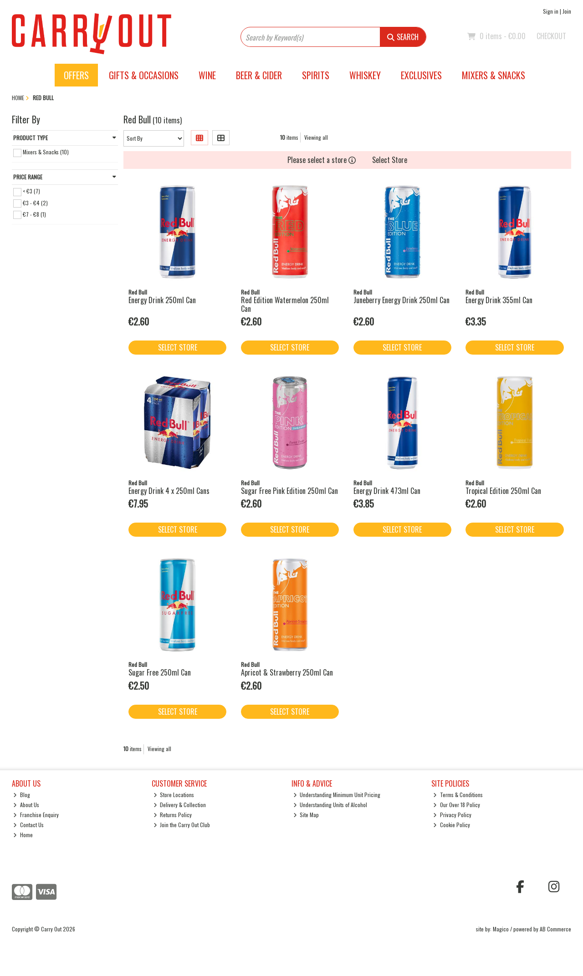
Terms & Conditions (458, 794)
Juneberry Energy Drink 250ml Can (401, 300)
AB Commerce (555, 929)
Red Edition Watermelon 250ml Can (285, 304)
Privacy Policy (452, 814)
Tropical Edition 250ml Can (503, 490)
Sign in (550, 11)
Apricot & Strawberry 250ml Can (287, 672)
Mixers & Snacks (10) (46, 152)
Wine (207, 75)
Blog (21, 794)
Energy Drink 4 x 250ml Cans (169, 490)
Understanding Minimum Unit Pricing (337, 794)
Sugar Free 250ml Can (159, 672)
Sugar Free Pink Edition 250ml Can (289, 490)
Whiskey (365, 75)
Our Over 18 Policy (456, 804)
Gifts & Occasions (144, 75)
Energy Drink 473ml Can (386, 490)
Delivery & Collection (179, 804)
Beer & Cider (259, 75)
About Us (26, 804)
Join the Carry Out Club (181, 825)
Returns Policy (172, 814)
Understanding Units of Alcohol (330, 804)
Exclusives (421, 75)
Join (567, 11)
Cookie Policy (451, 825)
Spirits (315, 75)
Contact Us (28, 825)
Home (23, 835)
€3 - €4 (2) (35, 202)
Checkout (551, 35)
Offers (76, 75)
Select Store (389, 159)
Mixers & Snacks (493, 75)
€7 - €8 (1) (34, 214)
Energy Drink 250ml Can (162, 300)
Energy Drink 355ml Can (498, 300)
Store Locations (173, 794)
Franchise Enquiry (36, 814)
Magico (501, 929)
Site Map (306, 814)
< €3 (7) (31, 191)
